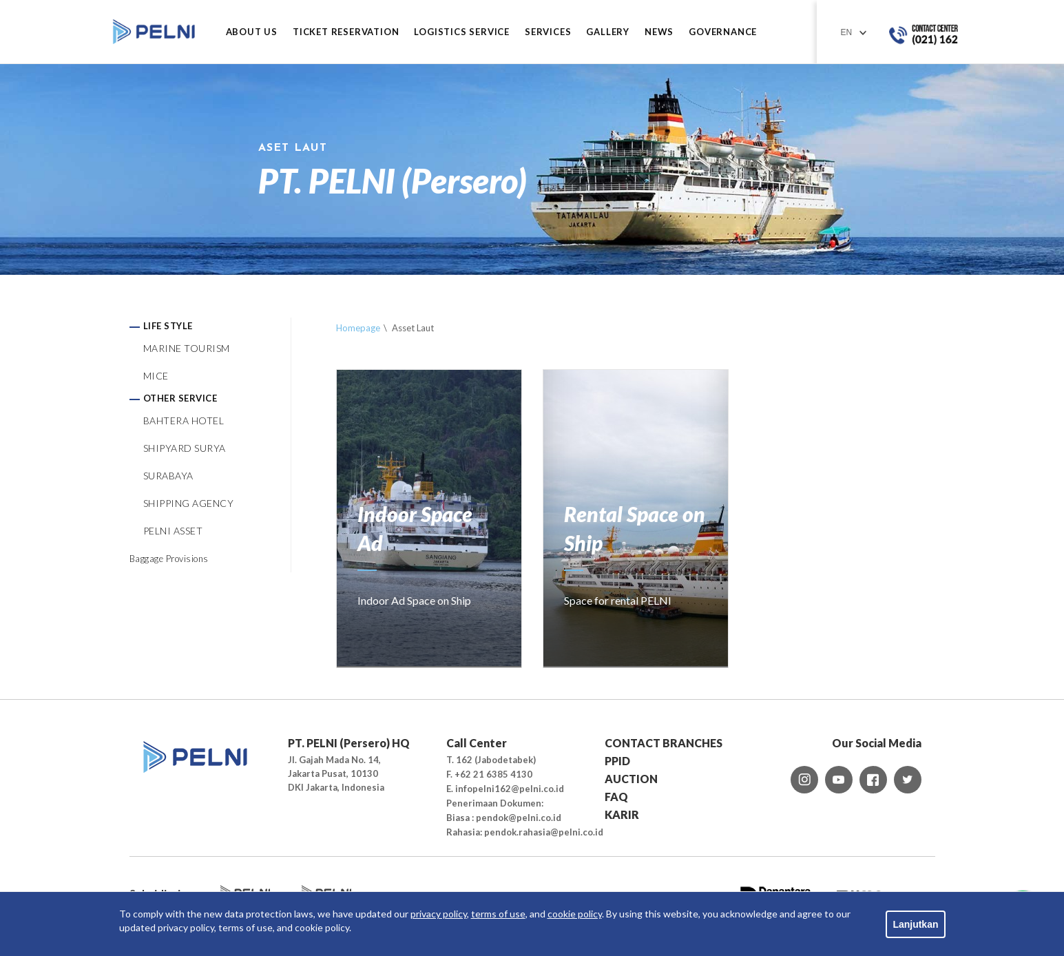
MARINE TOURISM (186, 348)
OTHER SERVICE (180, 398)
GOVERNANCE (723, 32)
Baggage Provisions (169, 558)
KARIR (622, 814)
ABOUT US (252, 32)
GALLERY (607, 32)
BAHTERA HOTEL (184, 420)
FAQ (616, 796)
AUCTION (631, 778)
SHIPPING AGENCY (188, 503)
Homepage (358, 327)
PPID (617, 760)
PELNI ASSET (173, 531)
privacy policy (438, 913)
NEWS (659, 32)
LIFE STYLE (168, 325)
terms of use (498, 913)
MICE (156, 376)
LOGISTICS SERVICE (462, 32)
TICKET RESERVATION (346, 32)
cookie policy (574, 913)
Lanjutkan (915, 924)
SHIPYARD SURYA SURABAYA (184, 461)
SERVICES (548, 32)
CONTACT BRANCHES (663, 742)
